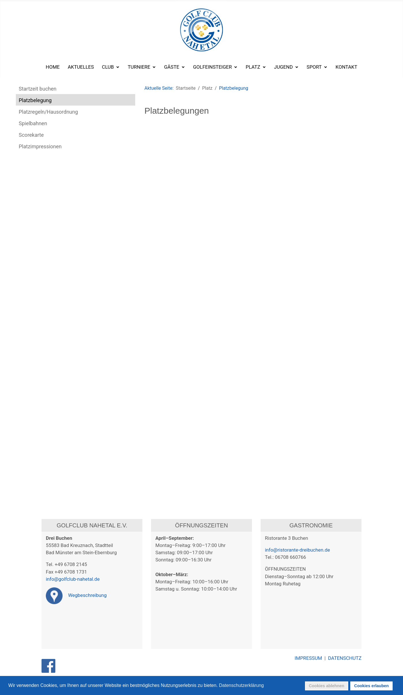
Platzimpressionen (40, 146)
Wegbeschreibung (76, 595)
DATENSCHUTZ (344, 658)
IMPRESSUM (309, 658)
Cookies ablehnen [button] (326, 685)
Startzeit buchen (38, 89)
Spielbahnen (33, 123)
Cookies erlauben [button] (371, 685)
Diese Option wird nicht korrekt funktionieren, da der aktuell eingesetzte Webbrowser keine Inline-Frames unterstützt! (263, 305)
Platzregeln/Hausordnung (48, 112)
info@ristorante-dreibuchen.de (297, 550)
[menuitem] (53, 67)
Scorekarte (31, 135)
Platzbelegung (35, 100)
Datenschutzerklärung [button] (241, 685)
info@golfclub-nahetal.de (73, 579)
